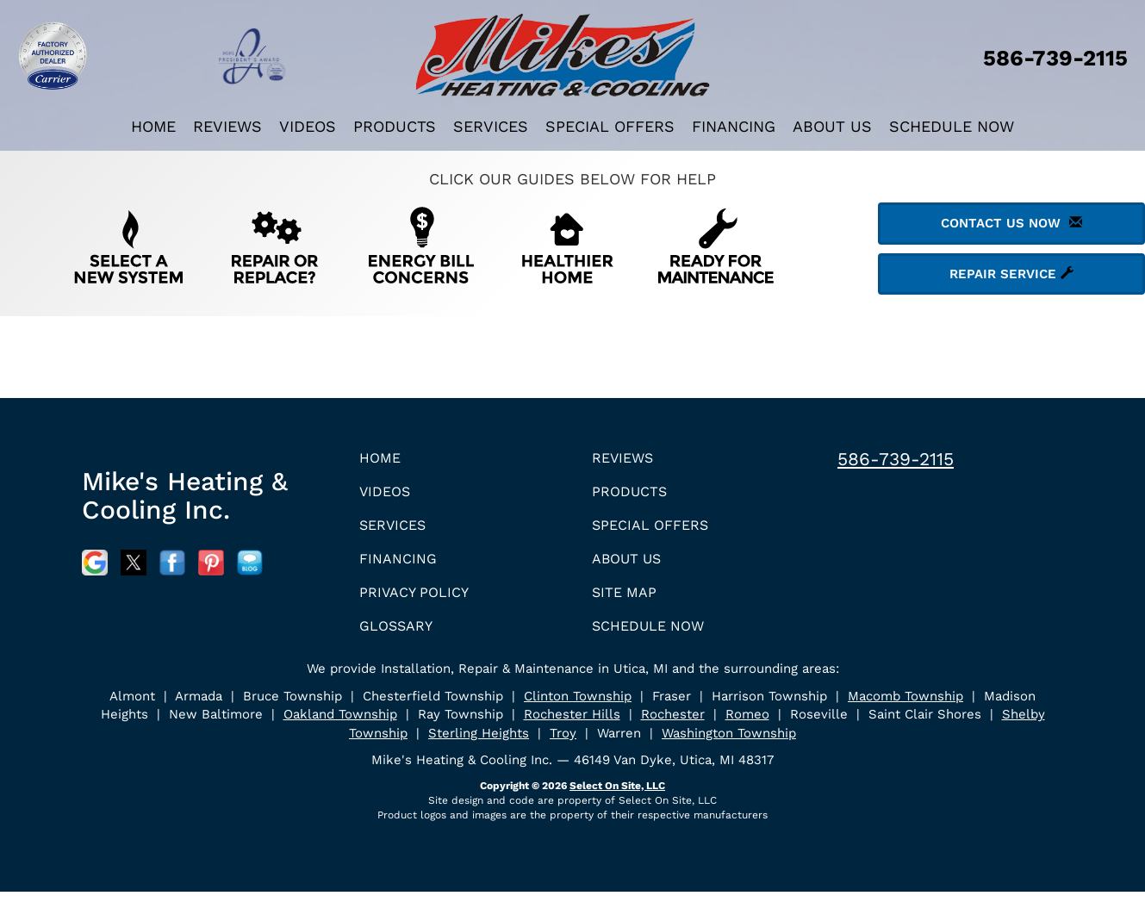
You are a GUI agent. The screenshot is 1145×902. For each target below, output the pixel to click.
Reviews (227, 126)
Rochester (673, 724)
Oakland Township (340, 724)
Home (153, 126)
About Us (832, 126)
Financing (733, 126)
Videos (307, 126)
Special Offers (610, 126)
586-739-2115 (895, 459)
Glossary (400, 635)
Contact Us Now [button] (1011, 223)
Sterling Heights (478, 743)
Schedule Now (951, 126)
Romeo (747, 724)
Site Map (627, 600)
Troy (563, 743)
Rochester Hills (572, 724)
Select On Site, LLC (617, 796)
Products (394, 126)
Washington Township (729, 743)
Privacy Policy (419, 600)
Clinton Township (578, 706)
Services (490, 126)
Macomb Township (905, 706)
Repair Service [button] (1011, 274)
